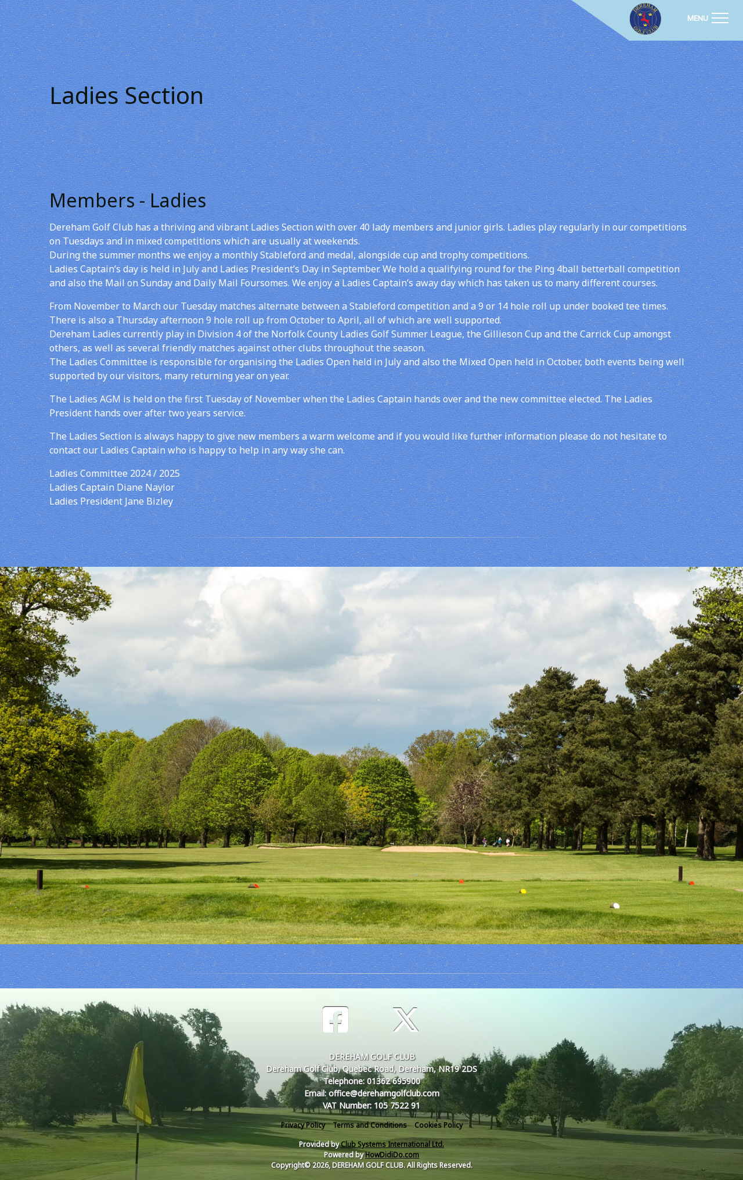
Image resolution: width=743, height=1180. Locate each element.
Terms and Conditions (370, 1125)
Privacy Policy (303, 1125)
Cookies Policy (438, 1125)
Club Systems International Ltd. (392, 1144)
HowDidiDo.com (392, 1155)
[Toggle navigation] (707, 17)
